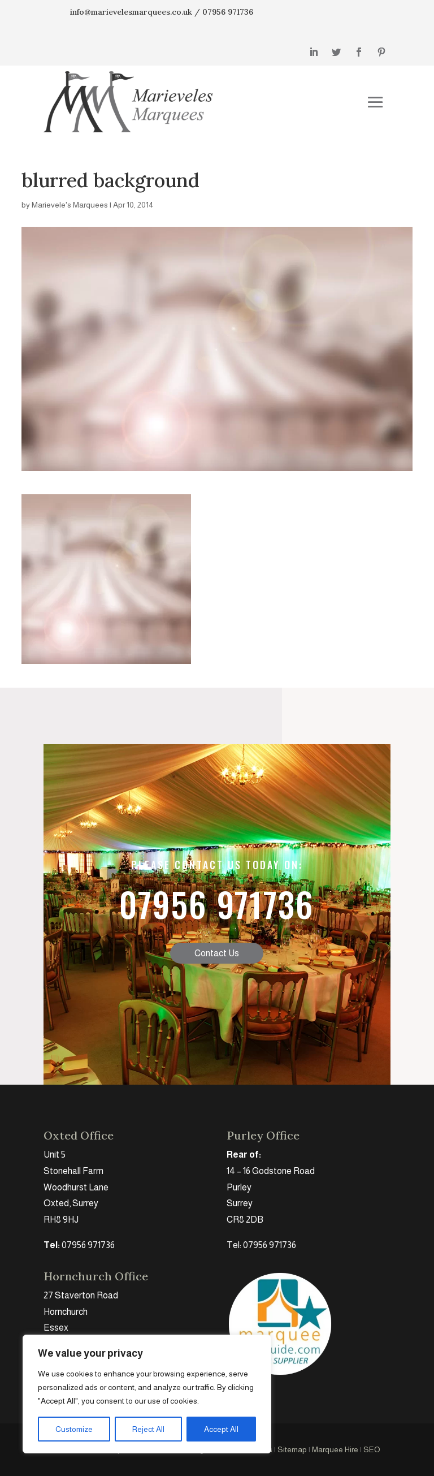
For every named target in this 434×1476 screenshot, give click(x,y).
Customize (74, 1429)
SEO (371, 1449)
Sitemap (292, 1449)
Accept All (221, 1429)
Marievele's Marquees (70, 204)
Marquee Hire (335, 1449)
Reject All (148, 1429)
